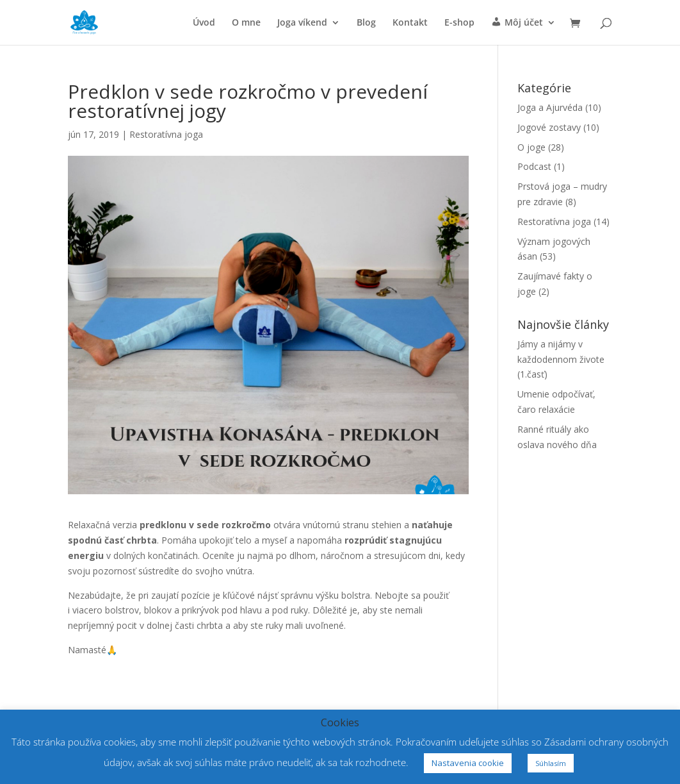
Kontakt (410, 23)
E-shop (459, 23)
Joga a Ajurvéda (550, 107)
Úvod (204, 23)
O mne (246, 23)
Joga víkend (302, 23)
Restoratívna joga (166, 134)
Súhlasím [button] (550, 763)
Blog (366, 23)
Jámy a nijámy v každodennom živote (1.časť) (560, 359)
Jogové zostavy (549, 127)
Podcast (534, 166)
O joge (531, 147)
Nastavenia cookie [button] (468, 763)
